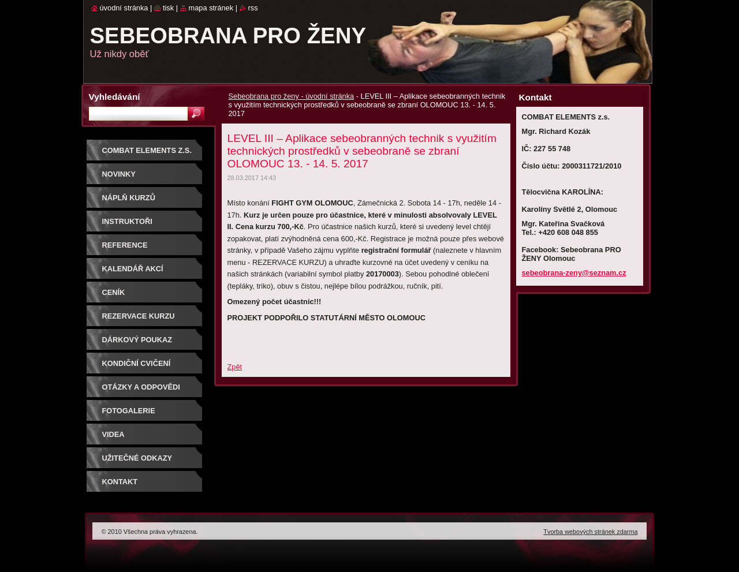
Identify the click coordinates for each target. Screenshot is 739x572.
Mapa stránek (211, 7)
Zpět (234, 366)
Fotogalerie (128, 410)
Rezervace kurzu (138, 316)
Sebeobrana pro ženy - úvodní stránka (291, 96)
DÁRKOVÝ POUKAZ (137, 339)
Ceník (113, 292)
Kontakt (120, 481)
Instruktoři (127, 221)
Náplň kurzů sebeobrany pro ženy (148, 201)
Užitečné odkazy (137, 458)
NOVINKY (119, 174)
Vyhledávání (114, 97)
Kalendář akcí (132, 268)
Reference (125, 245)
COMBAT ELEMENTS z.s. (147, 150)
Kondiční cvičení (136, 363)
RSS (253, 7)
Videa (113, 434)
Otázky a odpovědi (141, 387)
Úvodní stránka (124, 7)
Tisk (168, 7)
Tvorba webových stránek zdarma (590, 531)
